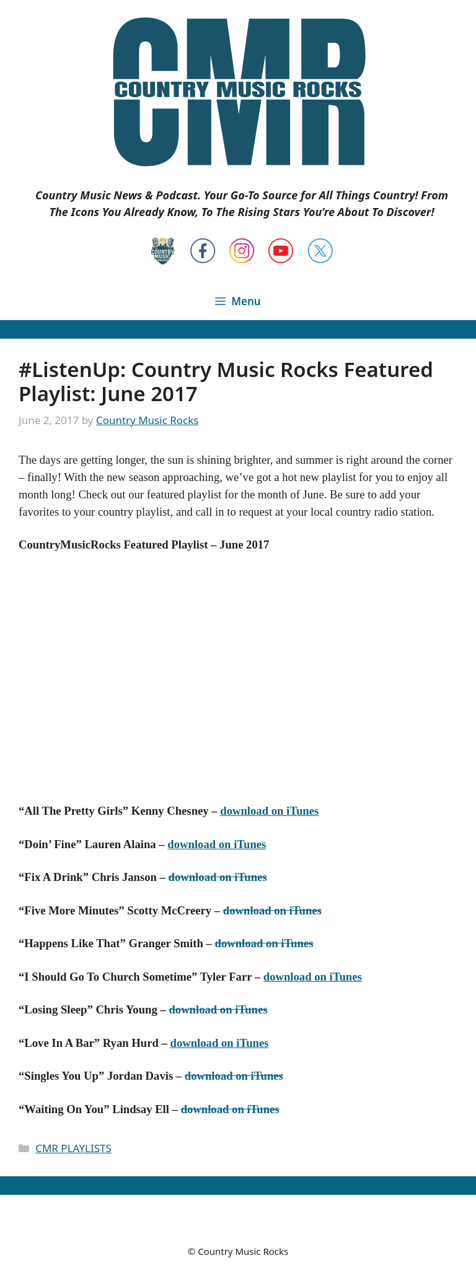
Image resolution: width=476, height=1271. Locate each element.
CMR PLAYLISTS (73, 1148)
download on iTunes (269, 810)
